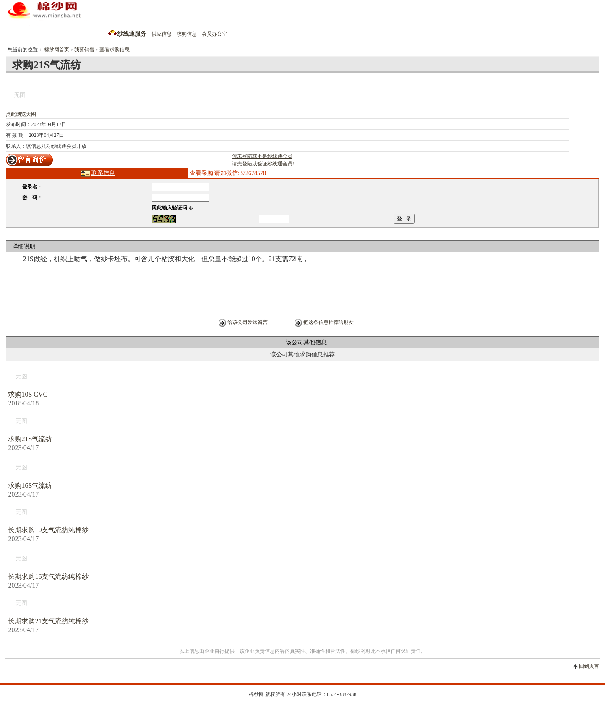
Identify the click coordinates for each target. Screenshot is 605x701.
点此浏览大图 (21, 114)
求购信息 (187, 34)
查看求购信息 (114, 49)
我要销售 (84, 49)
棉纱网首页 (56, 49)
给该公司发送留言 (247, 322)
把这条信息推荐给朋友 (328, 322)
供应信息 (161, 34)
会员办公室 (214, 34)
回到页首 (589, 666)
